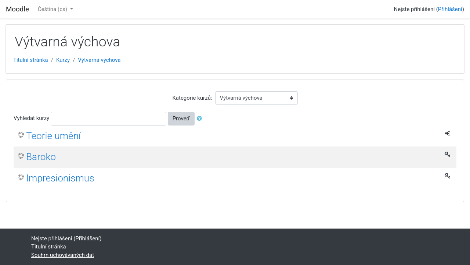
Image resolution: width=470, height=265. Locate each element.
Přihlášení (450, 9)
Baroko (41, 156)
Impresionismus (60, 178)
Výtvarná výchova (99, 60)
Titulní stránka (30, 60)
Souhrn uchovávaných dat (62, 255)
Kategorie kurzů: (192, 98)
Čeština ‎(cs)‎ (53, 9)
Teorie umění (53, 135)
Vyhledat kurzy (31, 118)
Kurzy (63, 60)
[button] (201, 118)
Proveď (181, 118)
